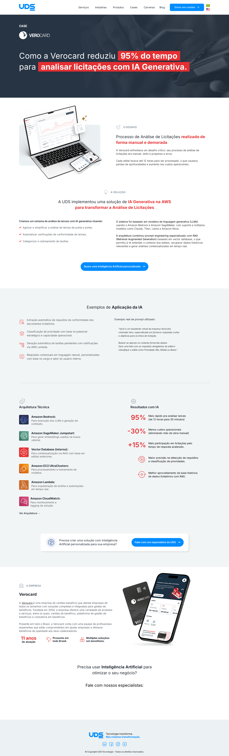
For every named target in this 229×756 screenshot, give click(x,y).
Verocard (27, 602)
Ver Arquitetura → (29, 513)
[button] (114, 266)
